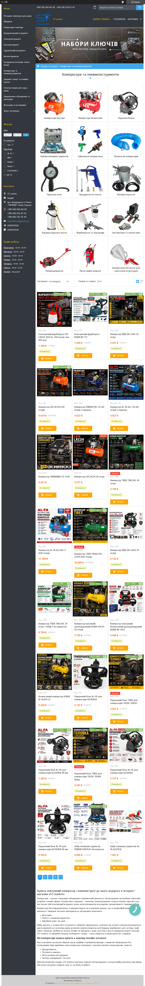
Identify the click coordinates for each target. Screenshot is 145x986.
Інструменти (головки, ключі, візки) (17, 63)
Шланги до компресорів (126, 156)
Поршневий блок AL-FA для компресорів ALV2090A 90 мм (53, 771)
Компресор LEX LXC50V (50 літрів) (51, 408)
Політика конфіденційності (89, 983)
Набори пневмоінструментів (54, 156)
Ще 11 (9, 175)
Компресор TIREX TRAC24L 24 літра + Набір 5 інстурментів (52, 625)
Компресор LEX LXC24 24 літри (89, 476)
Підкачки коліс (54, 194)
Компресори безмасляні (90, 118)
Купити (48, 359)
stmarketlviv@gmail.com (18, 221)
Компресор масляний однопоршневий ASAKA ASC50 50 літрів (89, 626)
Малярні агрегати (126, 194)
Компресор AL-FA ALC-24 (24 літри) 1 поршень (124, 408)
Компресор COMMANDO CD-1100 (54, 476)
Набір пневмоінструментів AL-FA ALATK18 (125, 848)
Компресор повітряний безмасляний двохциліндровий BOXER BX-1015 (126, 626)
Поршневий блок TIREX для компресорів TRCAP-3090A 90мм (88, 776)
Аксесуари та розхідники (15, 105)
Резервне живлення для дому (18, 16)
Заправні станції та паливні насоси (16, 80)
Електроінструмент (12, 39)
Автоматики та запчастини (126, 232)
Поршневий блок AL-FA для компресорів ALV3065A (88, 698)
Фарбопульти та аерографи (90, 232)
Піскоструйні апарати (90, 271)
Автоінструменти (11, 56)
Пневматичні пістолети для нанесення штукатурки (126, 269)
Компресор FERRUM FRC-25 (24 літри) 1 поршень (89, 408)
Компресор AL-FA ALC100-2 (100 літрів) (52, 551)
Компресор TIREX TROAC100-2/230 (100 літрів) (88, 555)
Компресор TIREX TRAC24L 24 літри (124, 482)
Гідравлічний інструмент (15, 50)
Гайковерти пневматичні (90, 156)
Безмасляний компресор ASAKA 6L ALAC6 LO (54, 698)
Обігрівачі (8, 21)
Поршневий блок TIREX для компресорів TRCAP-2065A (124, 702)
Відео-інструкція (11, 111)
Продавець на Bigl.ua (72, 980)
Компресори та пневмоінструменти (12, 72)
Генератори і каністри (13, 27)
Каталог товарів (101, 19)
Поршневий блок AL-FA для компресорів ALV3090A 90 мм (53, 848)
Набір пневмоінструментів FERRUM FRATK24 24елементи (89, 848)
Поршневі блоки (126, 118)
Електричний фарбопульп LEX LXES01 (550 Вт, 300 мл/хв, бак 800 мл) (53, 337)
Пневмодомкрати (54, 271)
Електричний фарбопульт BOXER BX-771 (87, 336)
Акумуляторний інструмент (16, 33)
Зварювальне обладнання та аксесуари (17, 98)
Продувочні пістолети (90, 194)
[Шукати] (140, 7)
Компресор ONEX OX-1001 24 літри (124, 336)
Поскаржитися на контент (65, 983)
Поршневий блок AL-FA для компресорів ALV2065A (124, 771)
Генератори (119, 19)
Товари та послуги (49, 66)
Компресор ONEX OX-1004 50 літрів (124, 551)
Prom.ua (86, 978)
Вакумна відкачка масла (54, 232)
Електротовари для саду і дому (16, 89)
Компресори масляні (54, 118)
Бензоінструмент (11, 45)
